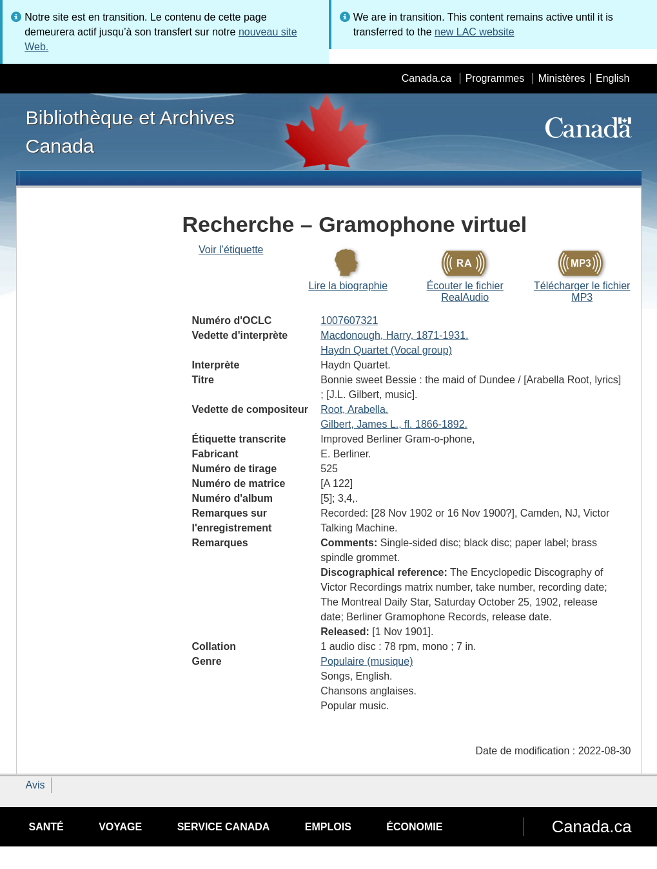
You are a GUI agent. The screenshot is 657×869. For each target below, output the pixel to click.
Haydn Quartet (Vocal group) (386, 350)
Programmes (495, 78)
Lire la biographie (347, 285)
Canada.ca (426, 78)
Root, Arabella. (354, 409)
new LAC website (475, 31)
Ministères (561, 78)
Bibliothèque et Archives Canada (130, 131)
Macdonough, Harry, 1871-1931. (394, 335)
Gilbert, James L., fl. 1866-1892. (393, 424)
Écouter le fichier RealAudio (465, 291)
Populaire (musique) (366, 661)
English (612, 78)
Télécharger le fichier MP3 (582, 291)
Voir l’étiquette (231, 249)
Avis (35, 784)
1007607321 (349, 320)
